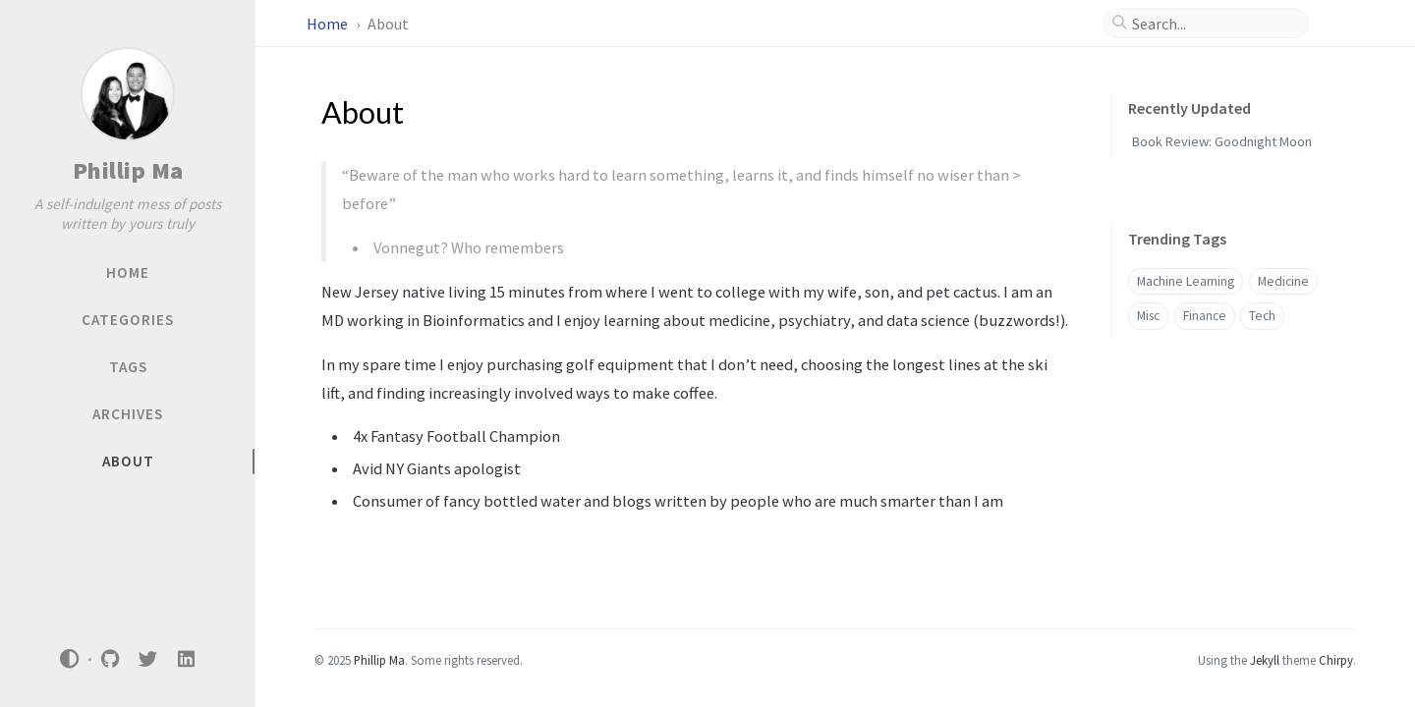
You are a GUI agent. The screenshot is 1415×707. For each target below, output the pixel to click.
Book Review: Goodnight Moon (1222, 141)
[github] (110, 659)
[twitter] (148, 659)
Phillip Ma (128, 170)
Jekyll (1264, 660)
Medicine (1283, 281)
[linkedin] (185, 659)
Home (329, 23)
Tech (1262, 315)
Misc (1148, 315)
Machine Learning (1185, 281)
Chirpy (1336, 660)
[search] (1213, 23)
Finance (1204, 315)
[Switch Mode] (69, 659)
